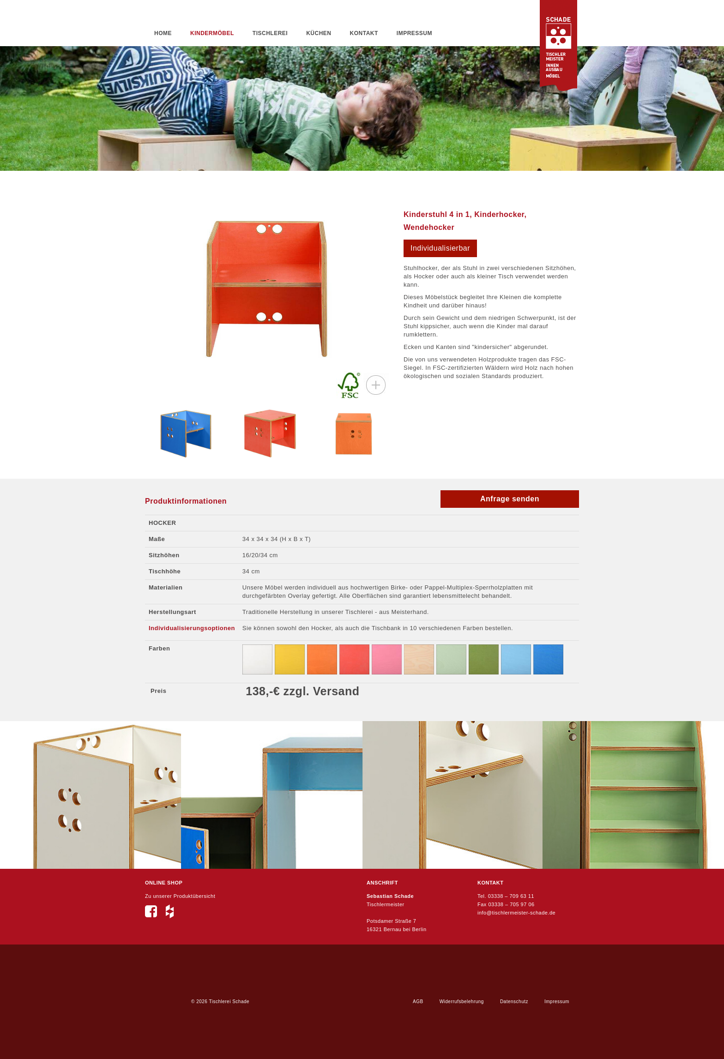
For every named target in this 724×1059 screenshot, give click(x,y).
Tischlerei (270, 33)
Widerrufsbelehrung (462, 1001)
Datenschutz (514, 1001)
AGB (418, 1001)
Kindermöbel (212, 33)
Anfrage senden (509, 499)
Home (163, 33)
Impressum (414, 33)
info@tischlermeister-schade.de (516, 912)
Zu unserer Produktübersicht (180, 896)
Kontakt (364, 33)
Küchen (318, 33)
